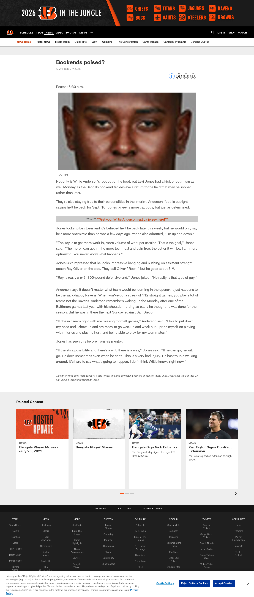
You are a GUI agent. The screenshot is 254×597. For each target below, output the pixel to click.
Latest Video (76, 525)
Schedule (139, 525)
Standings (139, 554)
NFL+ (139, 566)
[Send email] (186, 78)
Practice (107, 539)
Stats (14, 542)
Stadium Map (172, 563)
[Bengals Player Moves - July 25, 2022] (42, 433)
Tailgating (172, 536)
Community (45, 545)
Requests (238, 545)
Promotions (139, 560)
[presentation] (236, 494)
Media (45, 531)
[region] (127, 584)
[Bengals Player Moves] (99, 431)
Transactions (15, 563)
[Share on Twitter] (179, 78)
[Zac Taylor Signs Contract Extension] (212, 437)
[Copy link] (193, 76)
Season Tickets (206, 525)
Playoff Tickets (206, 539)
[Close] (248, 584)
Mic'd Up (76, 557)
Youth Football (238, 551)
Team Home (15, 525)
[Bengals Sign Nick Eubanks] (155, 435)
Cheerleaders (107, 563)
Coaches (15, 536)
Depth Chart (15, 557)
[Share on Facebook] (172, 78)
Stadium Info (172, 525)
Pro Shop (172, 551)
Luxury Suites (206, 545)
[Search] (212, 32)
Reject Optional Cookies (194, 583)
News (238, 525)
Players (15, 531)
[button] (122, 493)
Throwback (107, 545)
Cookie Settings (165, 583)
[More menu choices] (91, 32)
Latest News (45, 525)
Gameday (107, 533)
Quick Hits (45, 560)
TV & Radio (138, 531)
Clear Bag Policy (172, 557)
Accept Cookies (223, 583)
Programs (238, 531)
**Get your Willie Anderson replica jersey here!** (132, 219)
